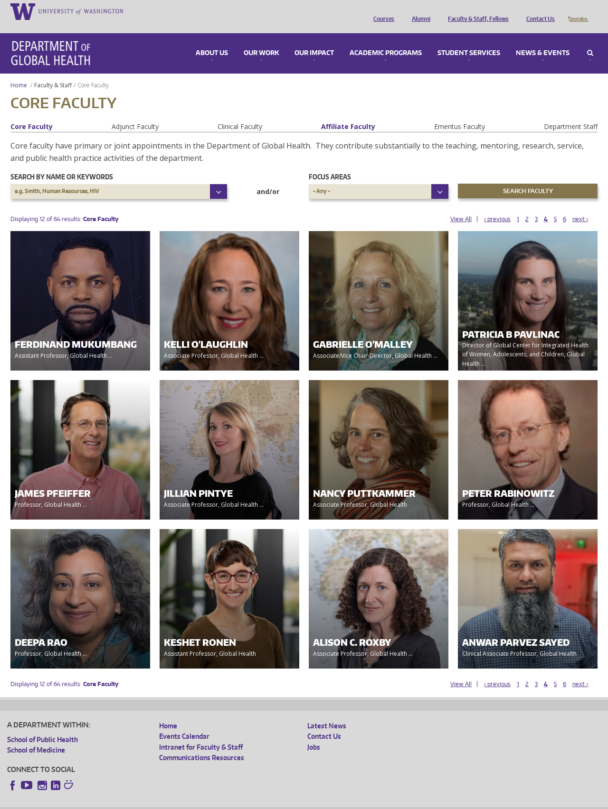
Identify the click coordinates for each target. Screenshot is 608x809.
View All (461, 205)
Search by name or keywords (61, 163)
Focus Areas (330, 163)
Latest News (326, 712)
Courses (381, 11)
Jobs (313, 734)
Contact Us (538, 11)
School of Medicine (36, 737)
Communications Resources (201, 744)
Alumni (418, 11)
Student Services (468, 40)
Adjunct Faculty (135, 113)
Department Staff (571, 113)
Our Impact (314, 40)
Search (590, 40)
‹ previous (497, 205)
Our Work (261, 40)
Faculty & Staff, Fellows (476, 11)
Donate (577, 11)
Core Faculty (31, 113)
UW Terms (171, 801)
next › (580, 205)
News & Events (543, 40)
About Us (212, 40)
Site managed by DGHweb (228, 801)
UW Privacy (133, 801)
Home (18, 72)
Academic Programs (386, 40)
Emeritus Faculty (459, 113)
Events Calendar (184, 723)
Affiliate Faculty (348, 113)
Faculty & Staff (53, 72)
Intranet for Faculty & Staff (201, 734)
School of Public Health (42, 726)
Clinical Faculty (240, 113)
